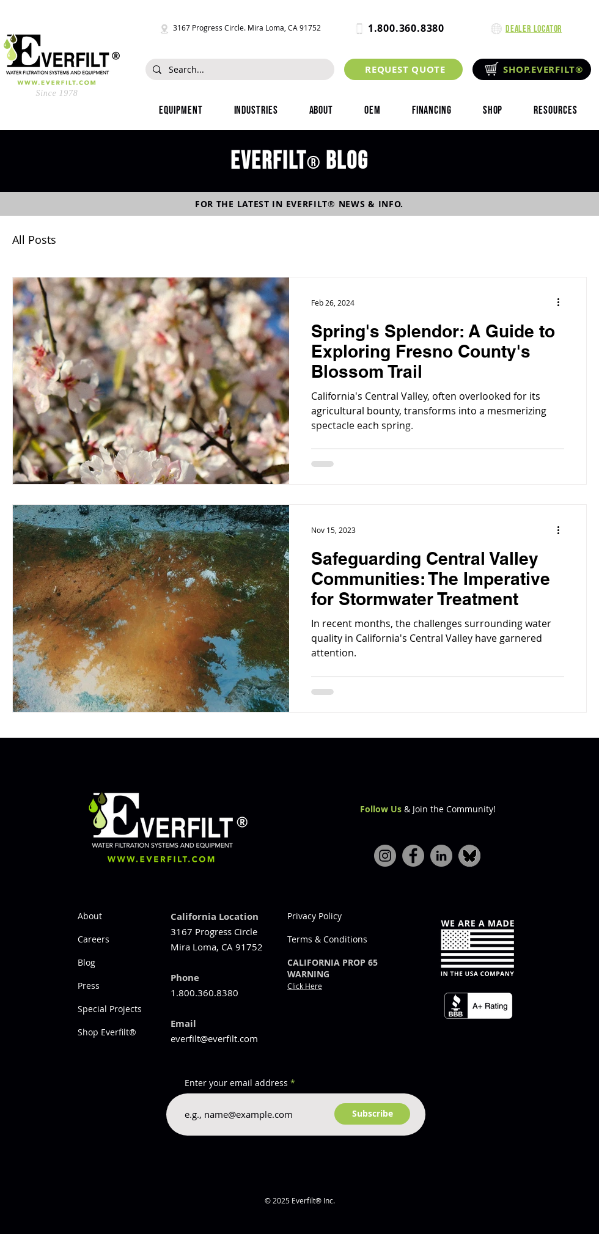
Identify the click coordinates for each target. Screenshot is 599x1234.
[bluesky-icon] (469, 856)
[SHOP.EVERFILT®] (531, 69)
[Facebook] (413, 856)
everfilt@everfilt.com (214, 1038)
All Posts (34, 239)
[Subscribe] (372, 1114)
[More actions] (562, 302)
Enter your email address (236, 1083)
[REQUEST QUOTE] (403, 69)
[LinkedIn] (441, 856)
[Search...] (239, 70)
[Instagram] (385, 856)
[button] (256, 110)
